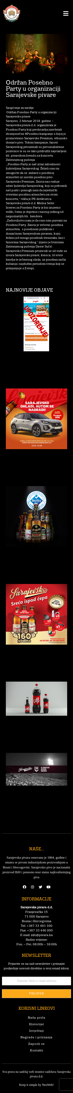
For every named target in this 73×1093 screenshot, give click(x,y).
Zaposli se (36, 1044)
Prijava (36, 993)
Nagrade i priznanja (36, 1037)
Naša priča (36, 1017)
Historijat (36, 1024)
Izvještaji (36, 1031)
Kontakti (36, 1050)
